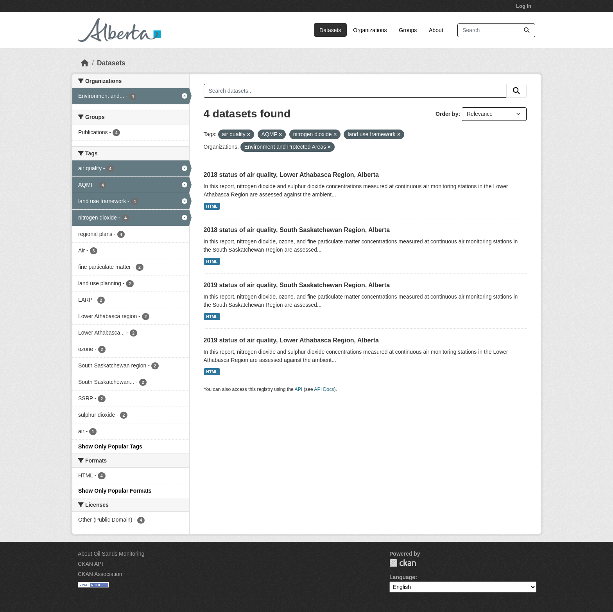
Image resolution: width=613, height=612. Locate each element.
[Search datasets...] (496, 30)
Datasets (330, 30)
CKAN (402, 563)
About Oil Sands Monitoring (111, 554)
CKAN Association (100, 574)
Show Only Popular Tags (110, 446)
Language (402, 577)
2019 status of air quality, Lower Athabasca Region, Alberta (291, 340)
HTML (211, 206)
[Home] (85, 63)
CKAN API (90, 564)
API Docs (324, 389)
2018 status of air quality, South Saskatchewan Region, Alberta (297, 230)
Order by (447, 114)
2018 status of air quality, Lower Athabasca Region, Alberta (291, 174)
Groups (408, 30)
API (299, 389)
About (436, 30)
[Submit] (526, 30)
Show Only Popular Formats (114, 491)
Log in (523, 6)
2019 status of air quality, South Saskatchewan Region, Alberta (297, 285)
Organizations (370, 30)
